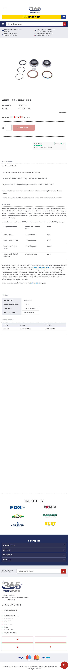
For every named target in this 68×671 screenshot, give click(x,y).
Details (5, 295)
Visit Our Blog (9, 630)
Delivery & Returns (11, 616)
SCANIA (6, 329)
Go (64, 17)
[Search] (64, 24)
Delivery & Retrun (36, 283)
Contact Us (8, 618)
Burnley (7, 559)
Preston (7, 550)
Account (7, 613)
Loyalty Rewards (10, 633)
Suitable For (7, 320)
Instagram (50, 647)
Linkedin (17, 647)
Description (7, 162)
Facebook (50, 639)
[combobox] (36, 24)
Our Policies (8, 624)
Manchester (9, 545)
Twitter (17, 639)
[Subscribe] (63, 571)
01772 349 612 (11, 604)
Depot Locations (10, 610)
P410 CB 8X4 (50, 329)
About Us (7, 621)
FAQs (6, 627)
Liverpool (8, 555)
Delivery (5, 204)
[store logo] (35, 10)
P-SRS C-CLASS (25, 329)
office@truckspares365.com (41, 267)
